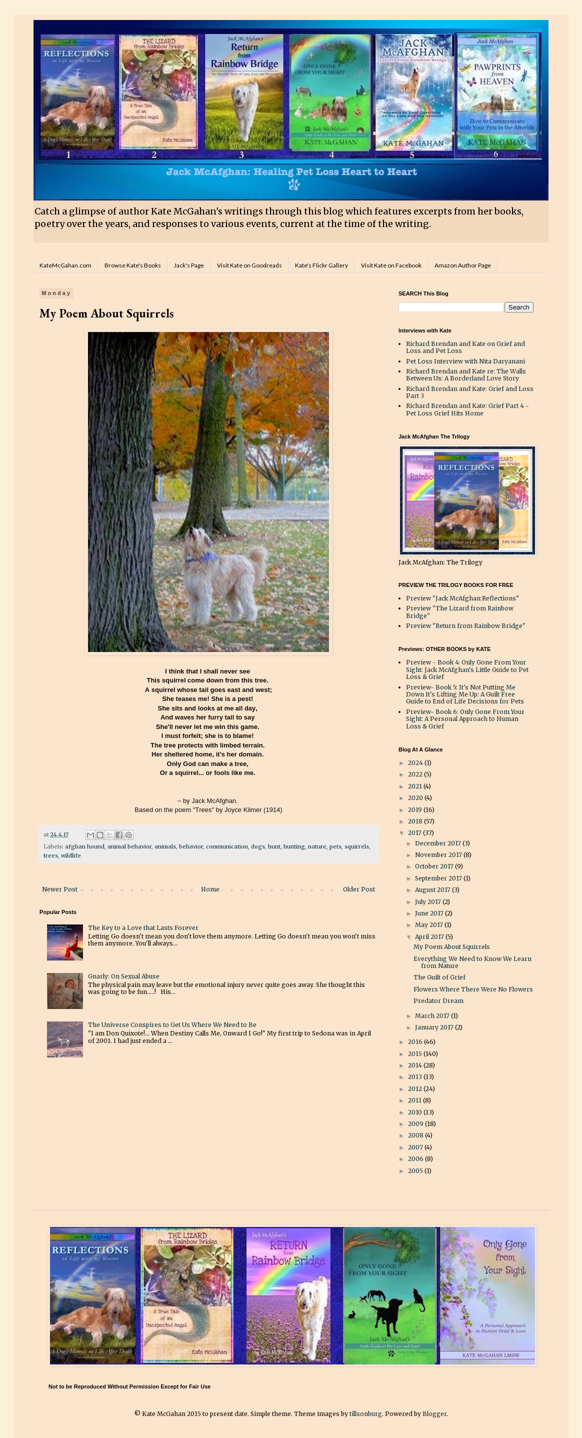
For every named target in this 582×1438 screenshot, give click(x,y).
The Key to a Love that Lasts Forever (143, 928)
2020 (416, 798)
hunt (274, 846)
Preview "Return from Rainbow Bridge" (466, 626)
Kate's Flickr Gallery (321, 265)
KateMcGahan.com (66, 265)
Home (210, 889)
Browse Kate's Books (132, 265)
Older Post (359, 889)
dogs (258, 846)
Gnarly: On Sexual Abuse (124, 976)
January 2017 (435, 1027)
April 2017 (430, 936)
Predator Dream (439, 1000)
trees (51, 855)
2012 (416, 1088)
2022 (416, 774)
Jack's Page (189, 265)
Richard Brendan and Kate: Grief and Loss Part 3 (470, 392)
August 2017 (433, 890)
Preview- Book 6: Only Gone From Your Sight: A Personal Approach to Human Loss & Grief (465, 719)
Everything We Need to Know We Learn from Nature (473, 962)
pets (336, 846)
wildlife (71, 855)
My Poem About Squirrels (452, 946)
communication (227, 846)
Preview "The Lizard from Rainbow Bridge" (460, 611)
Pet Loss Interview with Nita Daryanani (465, 361)
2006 (416, 1158)
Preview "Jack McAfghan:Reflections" (462, 598)
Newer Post (60, 889)
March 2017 (433, 1016)
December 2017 (438, 843)
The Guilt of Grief (440, 977)
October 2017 (435, 866)
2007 (416, 1147)
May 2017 (429, 924)
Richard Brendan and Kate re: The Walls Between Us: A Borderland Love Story (466, 375)
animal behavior (130, 846)
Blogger (434, 1414)
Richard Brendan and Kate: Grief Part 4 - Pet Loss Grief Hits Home (467, 409)
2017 (415, 832)
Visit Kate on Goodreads (249, 265)
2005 (416, 1170)
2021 (416, 786)
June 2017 (430, 913)
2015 (416, 1054)
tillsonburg (366, 1414)
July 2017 (428, 902)
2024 (416, 762)
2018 (416, 821)
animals (165, 846)
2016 (416, 1042)
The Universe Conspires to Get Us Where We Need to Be (172, 1024)
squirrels (356, 846)
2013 (416, 1076)
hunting (294, 846)
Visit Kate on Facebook (391, 265)
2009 (416, 1124)
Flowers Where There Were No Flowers (473, 989)
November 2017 (439, 854)
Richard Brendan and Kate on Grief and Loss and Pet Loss (465, 347)
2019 (416, 810)
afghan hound (84, 846)
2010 (416, 1112)
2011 (415, 1100)
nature (317, 846)
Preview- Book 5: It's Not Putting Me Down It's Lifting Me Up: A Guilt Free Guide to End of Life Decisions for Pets (465, 695)
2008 (416, 1135)
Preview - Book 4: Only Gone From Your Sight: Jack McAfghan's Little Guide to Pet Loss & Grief (467, 669)
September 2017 (439, 878)
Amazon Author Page (462, 265)
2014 (416, 1065)
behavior (191, 846)
